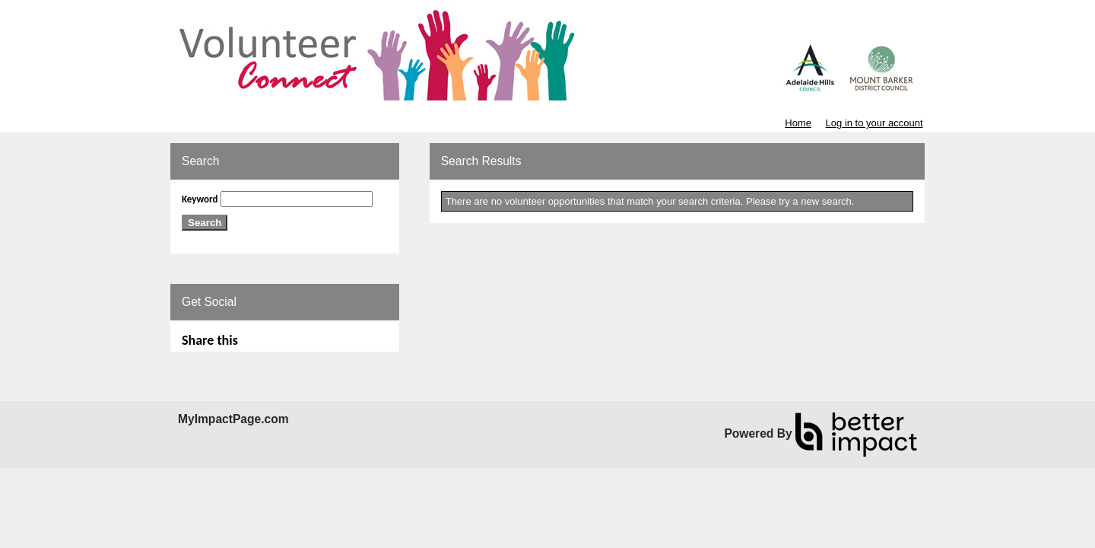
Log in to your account (874, 123)
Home (798, 123)
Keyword (200, 199)
